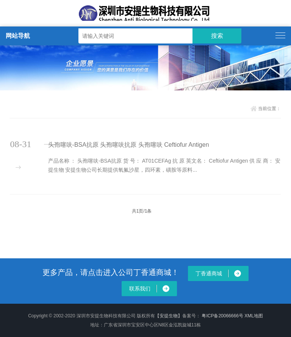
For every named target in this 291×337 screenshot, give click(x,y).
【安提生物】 (168, 315)
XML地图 (253, 315)
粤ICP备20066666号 (223, 315)
